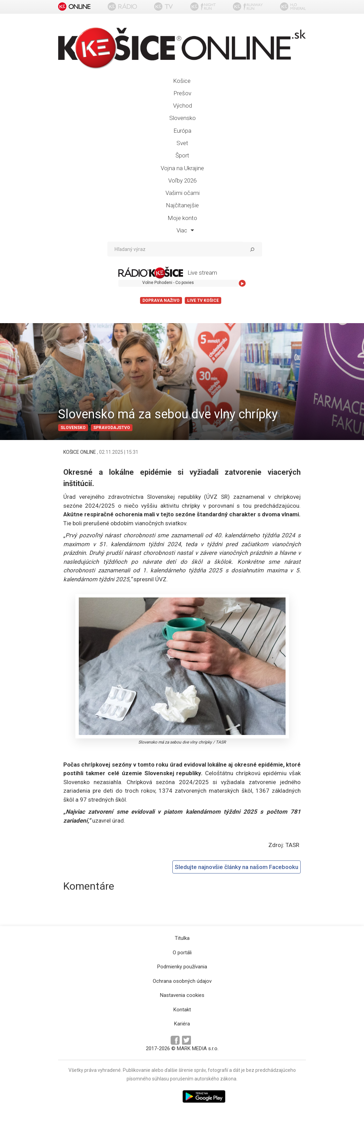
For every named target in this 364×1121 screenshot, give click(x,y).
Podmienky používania (182, 967)
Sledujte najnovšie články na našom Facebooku (236, 867)
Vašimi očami (182, 192)
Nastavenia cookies (182, 995)
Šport (182, 155)
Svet (182, 143)
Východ (182, 105)
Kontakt (182, 1010)
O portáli (182, 952)
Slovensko (182, 117)
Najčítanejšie (182, 205)
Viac (185, 230)
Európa (182, 130)
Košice (182, 80)
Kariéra (182, 1024)
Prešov (182, 93)
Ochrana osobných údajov (182, 981)
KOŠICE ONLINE (80, 452)
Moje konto (182, 218)
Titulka (182, 938)
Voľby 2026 (182, 180)
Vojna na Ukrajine (182, 168)
